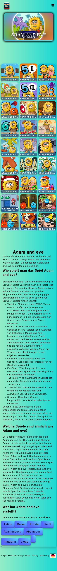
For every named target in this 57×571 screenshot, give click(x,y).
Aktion (8, 524)
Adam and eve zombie (28, 165)
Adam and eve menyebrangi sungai (10, 72)
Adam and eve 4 (10, 147)
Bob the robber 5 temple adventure (47, 203)
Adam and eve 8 (47, 91)
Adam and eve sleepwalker (28, 147)
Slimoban (10, 203)
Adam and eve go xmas (47, 184)
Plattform (10, 541)
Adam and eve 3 (10, 91)
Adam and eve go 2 (28, 184)
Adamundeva (12, 531)
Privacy (35, 555)
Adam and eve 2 (47, 128)
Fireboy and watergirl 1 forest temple (28, 203)
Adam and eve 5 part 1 (28, 72)
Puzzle (34, 524)
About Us (44, 555)
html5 (47, 524)
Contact (26, 555)
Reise (21, 524)
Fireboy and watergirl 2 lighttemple (10, 221)
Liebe (24, 541)
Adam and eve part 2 (28, 91)
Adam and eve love (28, 109)
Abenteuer (33, 531)
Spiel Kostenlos (16, 5)
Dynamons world (28, 221)
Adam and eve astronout (47, 109)
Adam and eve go (47, 72)
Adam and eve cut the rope (47, 165)
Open (53, 6)
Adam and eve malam (47, 147)
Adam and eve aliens (10, 109)
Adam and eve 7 (10, 165)
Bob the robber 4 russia (47, 221)
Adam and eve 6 (10, 128)
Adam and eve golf (28, 128)
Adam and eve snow (10, 184)
